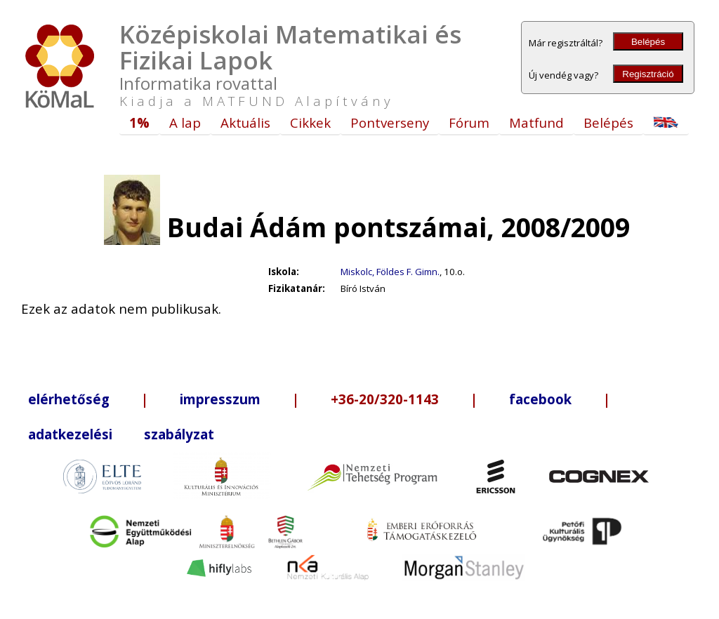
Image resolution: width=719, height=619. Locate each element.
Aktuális (245, 122)
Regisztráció (647, 74)
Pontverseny (389, 122)
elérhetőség (69, 399)
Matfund (536, 122)
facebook (540, 399)
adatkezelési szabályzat (121, 434)
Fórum (469, 122)
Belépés (648, 41)
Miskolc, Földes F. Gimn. (390, 271)
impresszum (220, 399)
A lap (185, 122)
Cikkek (310, 122)
